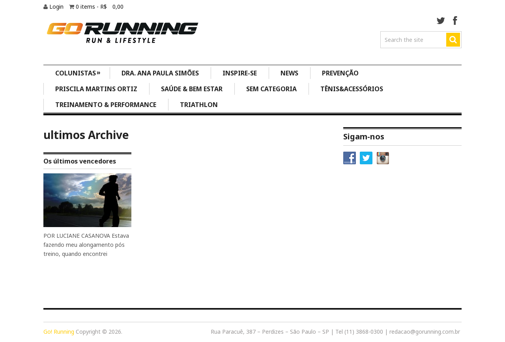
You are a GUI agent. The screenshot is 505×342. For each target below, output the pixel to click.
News (289, 73)
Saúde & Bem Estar (192, 89)
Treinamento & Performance (105, 104)
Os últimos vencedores (79, 161)
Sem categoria (271, 89)
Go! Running (58, 331)
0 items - (99, 6)
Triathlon (199, 104)
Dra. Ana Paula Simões (160, 73)
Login (57, 6)
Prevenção (340, 73)
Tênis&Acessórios (351, 89)
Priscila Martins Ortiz (96, 89)
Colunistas (78, 72)
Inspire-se (240, 73)
